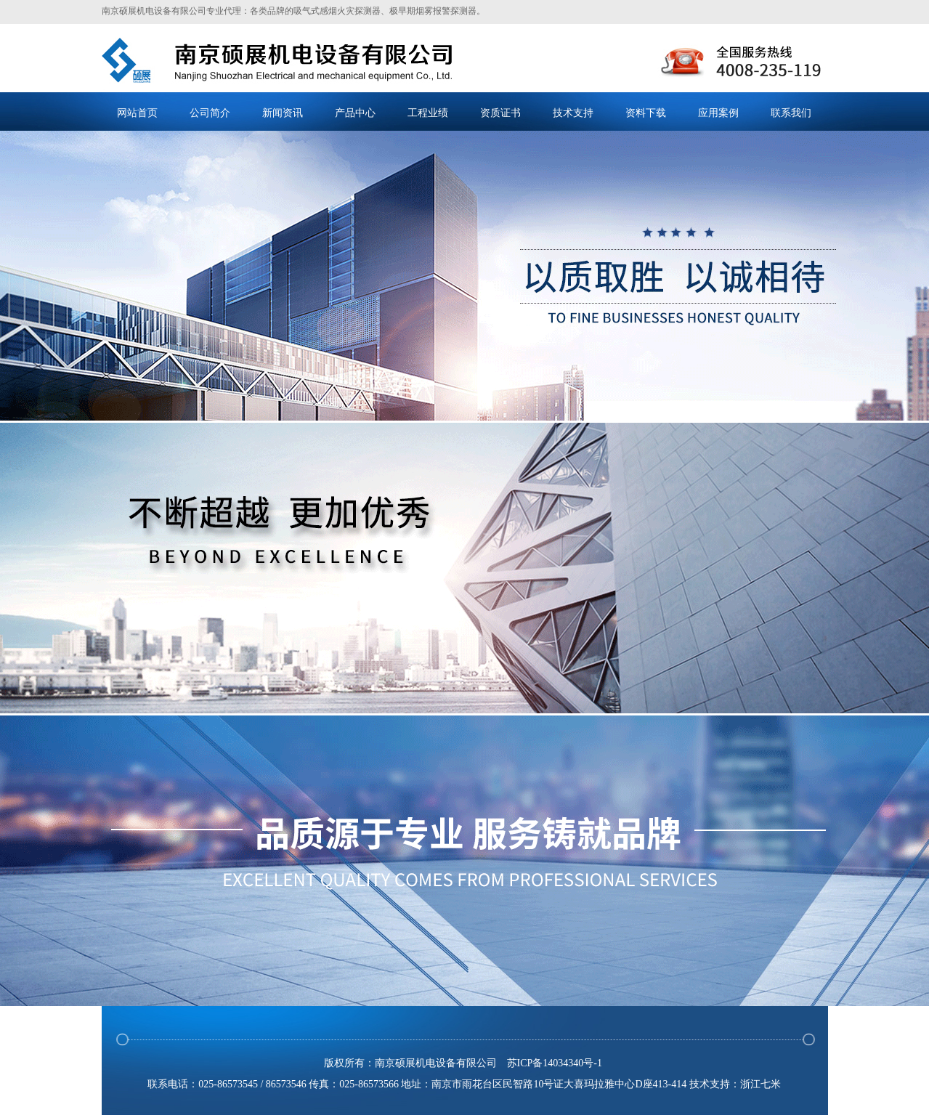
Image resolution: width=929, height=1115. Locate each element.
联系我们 (791, 112)
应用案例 (718, 112)
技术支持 (573, 112)
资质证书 (500, 112)
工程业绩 (427, 112)
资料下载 (645, 112)
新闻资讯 (282, 112)
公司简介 (210, 112)
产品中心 (355, 112)
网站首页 (137, 112)
